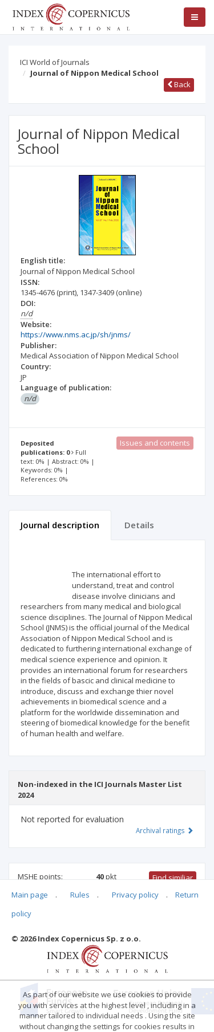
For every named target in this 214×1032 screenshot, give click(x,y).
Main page (29, 895)
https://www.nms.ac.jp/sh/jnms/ (76, 334)
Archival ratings (164, 830)
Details (139, 525)
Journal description (60, 525)
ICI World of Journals (55, 62)
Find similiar (172, 877)
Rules (80, 895)
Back (179, 84)
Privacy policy (135, 895)
